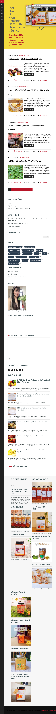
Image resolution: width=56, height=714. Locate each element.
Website (13, 485)
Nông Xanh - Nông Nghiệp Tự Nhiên (17, 277)
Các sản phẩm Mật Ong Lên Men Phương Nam (20, 208)
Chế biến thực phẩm (23, 55)
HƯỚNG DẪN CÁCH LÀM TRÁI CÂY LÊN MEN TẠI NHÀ (33, 381)
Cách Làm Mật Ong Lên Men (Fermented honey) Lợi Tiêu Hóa (33, 395)
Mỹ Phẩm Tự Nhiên (13, 271)
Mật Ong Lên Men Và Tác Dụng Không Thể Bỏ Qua (32, 409)
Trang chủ (11, 203)
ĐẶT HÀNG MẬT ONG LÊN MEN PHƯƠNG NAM (20, 359)
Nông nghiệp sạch (34, 257)
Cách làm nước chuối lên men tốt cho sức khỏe (33, 451)
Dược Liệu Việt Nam (23, 157)
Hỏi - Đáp (36, 253)
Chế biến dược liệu (23, 86)
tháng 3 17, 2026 (30, 151)
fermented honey (26, 253)
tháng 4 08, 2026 (30, 80)
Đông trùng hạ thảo (14, 253)
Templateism (44, 710)
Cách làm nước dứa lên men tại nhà (32, 422)
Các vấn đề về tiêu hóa (15, 247)
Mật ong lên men (21, 257)
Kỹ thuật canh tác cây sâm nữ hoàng (24, 161)
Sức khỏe (25, 260)
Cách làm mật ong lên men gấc (30, 436)
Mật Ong (11, 257)
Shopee (13, 483)
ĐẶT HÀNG (39, 250)
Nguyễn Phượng (16, 80)
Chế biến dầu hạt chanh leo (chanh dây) (25, 59)
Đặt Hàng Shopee (12, 206)
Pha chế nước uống (14, 260)
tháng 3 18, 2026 (30, 115)
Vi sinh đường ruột (14, 263)
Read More (29, 74)
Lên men (44, 253)
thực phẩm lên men (35, 260)
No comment (43, 80)
